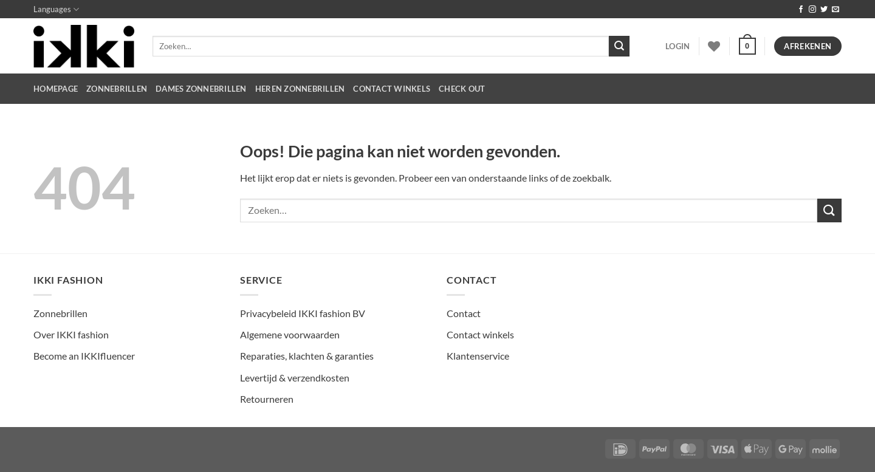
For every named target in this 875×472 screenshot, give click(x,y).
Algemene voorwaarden (290, 334)
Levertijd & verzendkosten (294, 377)
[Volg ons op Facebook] (801, 9)
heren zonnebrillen (300, 89)
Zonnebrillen (116, 89)
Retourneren (266, 399)
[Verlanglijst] (714, 46)
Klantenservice (478, 355)
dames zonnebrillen (201, 89)
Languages (56, 9)
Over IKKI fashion (71, 334)
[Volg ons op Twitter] (824, 9)
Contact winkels (480, 334)
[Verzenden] (619, 46)
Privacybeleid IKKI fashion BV (302, 313)
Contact (464, 313)
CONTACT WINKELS (391, 89)
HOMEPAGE (55, 89)
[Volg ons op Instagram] (812, 9)
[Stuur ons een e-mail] (835, 9)
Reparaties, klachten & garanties (307, 355)
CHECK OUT (462, 89)
